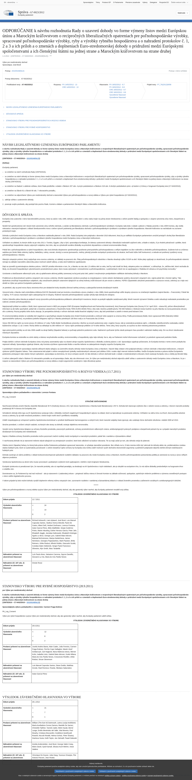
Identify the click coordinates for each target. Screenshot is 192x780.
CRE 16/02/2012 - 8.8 (117, 92)
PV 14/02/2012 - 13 (69, 85)
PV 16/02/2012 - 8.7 (117, 85)
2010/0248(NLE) (18, 71)
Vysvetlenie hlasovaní (117, 95)
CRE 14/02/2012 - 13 (70, 87)
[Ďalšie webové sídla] (180, 2)
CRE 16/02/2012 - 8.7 (117, 90)
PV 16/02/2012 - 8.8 (117, 87)
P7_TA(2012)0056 (164, 85)
